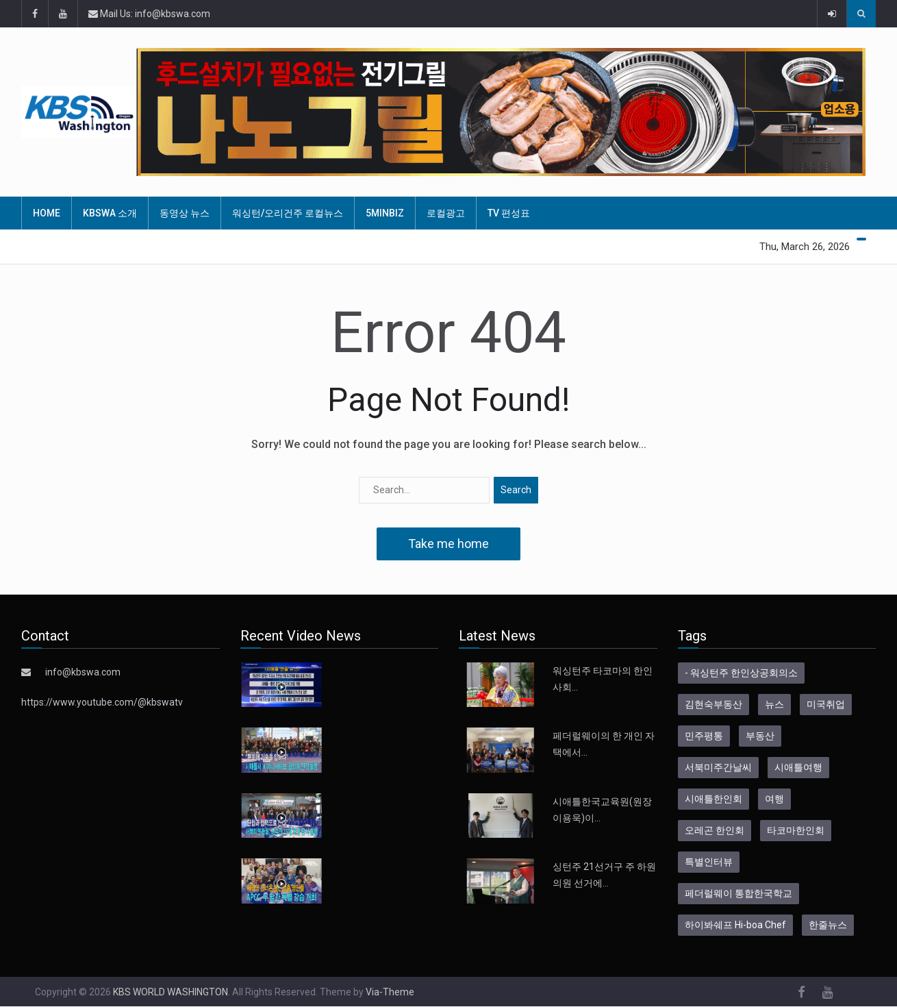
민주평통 (704, 735)
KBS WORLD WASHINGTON (170, 991)
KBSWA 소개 (110, 213)
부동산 (760, 735)
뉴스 (774, 704)
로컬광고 (446, 213)
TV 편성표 (509, 213)
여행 (774, 798)
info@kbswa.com (83, 672)
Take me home (448, 543)
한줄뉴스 (828, 924)
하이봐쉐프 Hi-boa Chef (735, 924)
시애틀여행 (798, 767)
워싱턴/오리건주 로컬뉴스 (287, 213)
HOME (46, 213)
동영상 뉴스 (185, 213)
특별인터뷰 (709, 861)
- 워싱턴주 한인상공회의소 (741, 672)
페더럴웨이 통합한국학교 (738, 893)
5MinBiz (385, 213)
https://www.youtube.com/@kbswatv (102, 702)
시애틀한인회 (713, 798)
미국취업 (826, 704)
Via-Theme (390, 991)
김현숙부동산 (713, 704)
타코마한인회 (795, 830)
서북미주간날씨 (718, 767)
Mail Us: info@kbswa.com (149, 13)
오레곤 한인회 (714, 830)
